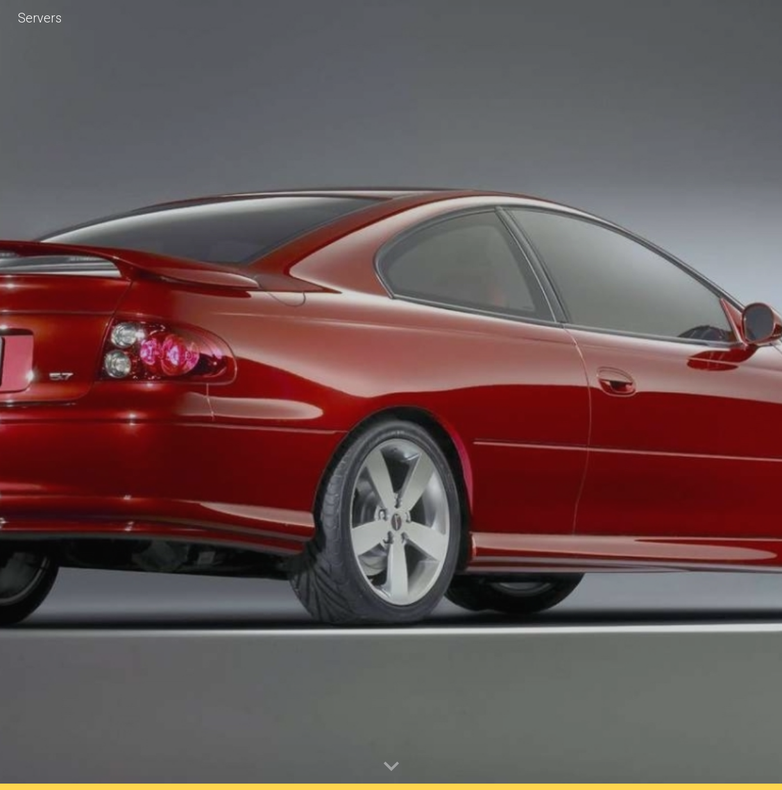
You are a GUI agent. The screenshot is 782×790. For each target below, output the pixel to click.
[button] (391, 766)
